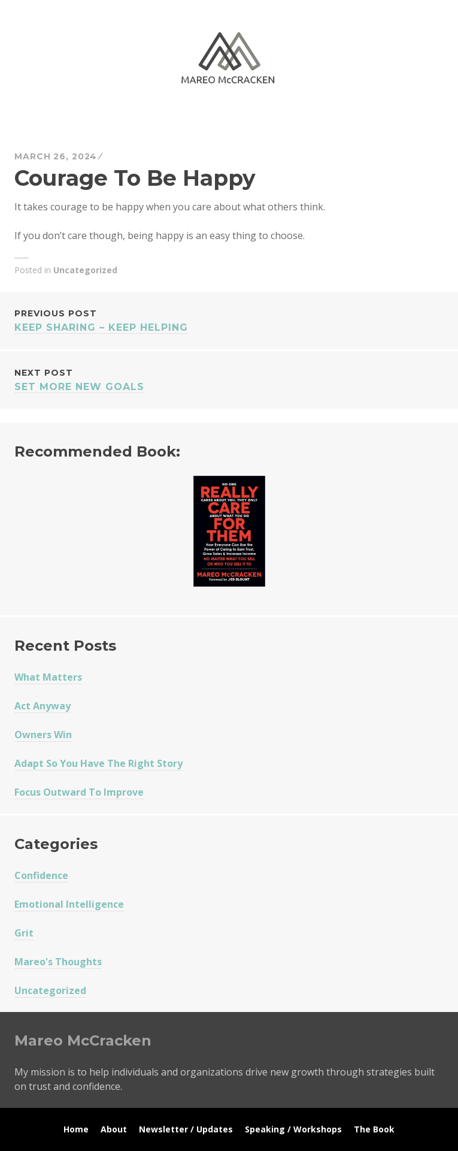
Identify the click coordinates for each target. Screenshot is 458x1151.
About (114, 1129)
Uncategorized (85, 270)
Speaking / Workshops (293, 1129)
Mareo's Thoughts (58, 961)
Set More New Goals (229, 378)
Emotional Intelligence (69, 904)
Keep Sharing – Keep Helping (229, 319)
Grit (24, 932)
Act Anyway (42, 705)
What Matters (48, 677)
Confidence (41, 875)
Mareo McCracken (98, 120)
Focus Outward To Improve (79, 792)
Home (76, 1129)
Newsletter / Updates (186, 1129)
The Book (374, 1129)
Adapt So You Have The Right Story (98, 763)
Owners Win (43, 734)
